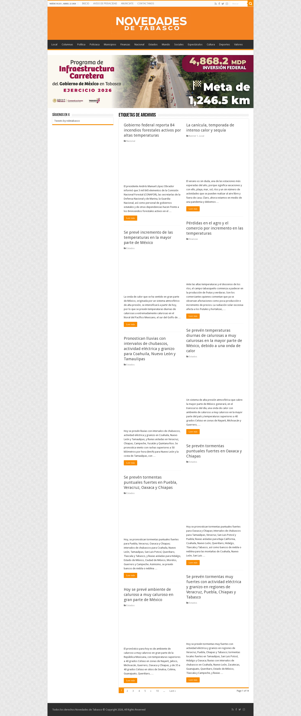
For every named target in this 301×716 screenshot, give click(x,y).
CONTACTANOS (145, 3)
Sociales (179, 44)
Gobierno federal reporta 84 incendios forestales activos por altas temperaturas (152, 130)
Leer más (130, 218)
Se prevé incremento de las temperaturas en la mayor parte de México (148, 237)
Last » (173, 690)
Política (81, 44)
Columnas (67, 44)
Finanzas (125, 44)
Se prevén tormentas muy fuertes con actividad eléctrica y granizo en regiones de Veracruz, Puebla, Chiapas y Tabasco (213, 586)
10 (157, 690)
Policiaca (95, 44)
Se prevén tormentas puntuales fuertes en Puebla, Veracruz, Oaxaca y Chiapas (150, 482)
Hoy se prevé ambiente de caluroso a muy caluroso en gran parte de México (148, 594)
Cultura (211, 44)
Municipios (110, 44)
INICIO (85, 3)
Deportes (224, 44)
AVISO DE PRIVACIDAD (105, 3)
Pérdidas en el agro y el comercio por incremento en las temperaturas (214, 228)
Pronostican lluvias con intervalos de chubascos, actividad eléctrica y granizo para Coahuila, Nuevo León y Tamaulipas (150, 348)
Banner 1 (193, 136)
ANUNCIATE (127, 3)
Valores (238, 44)
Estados (153, 44)
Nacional (139, 44)
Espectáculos (195, 44)
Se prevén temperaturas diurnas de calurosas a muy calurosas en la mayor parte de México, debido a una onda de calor (214, 340)
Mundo (166, 44)
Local (54, 44)
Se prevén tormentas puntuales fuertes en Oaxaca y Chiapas (214, 450)
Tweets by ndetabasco (67, 120)
